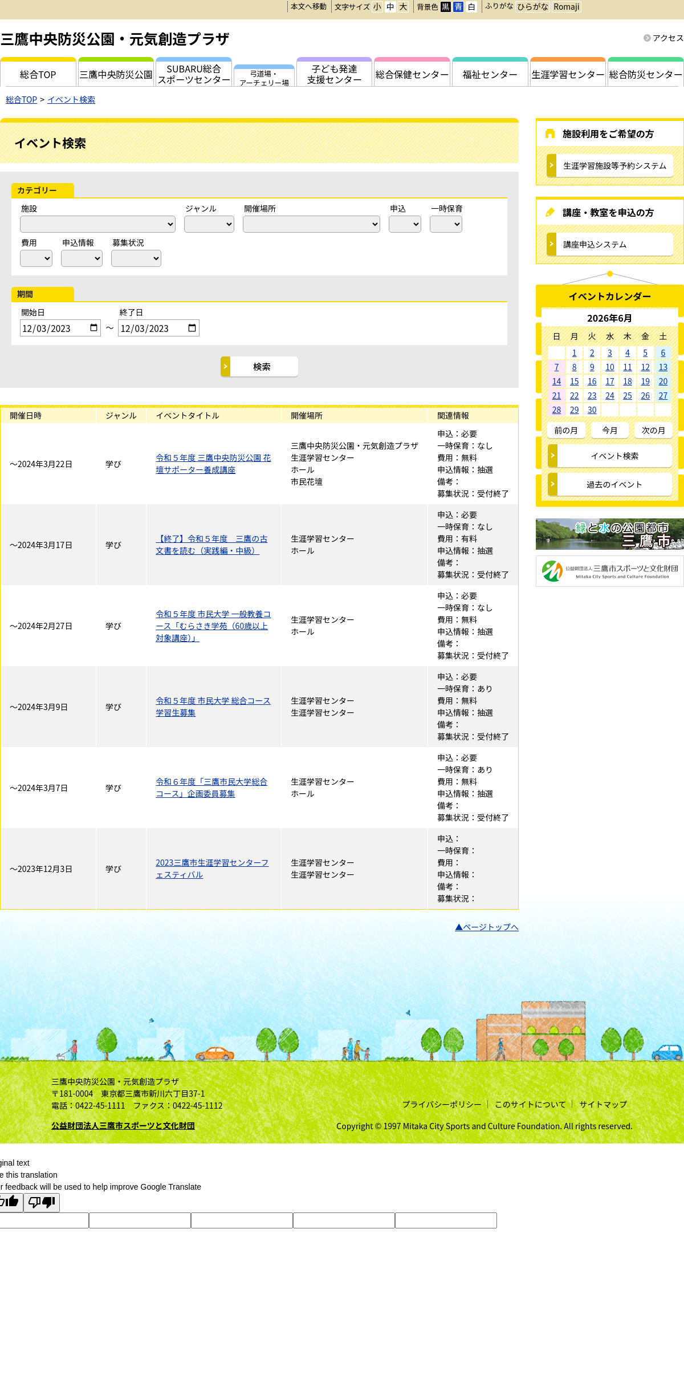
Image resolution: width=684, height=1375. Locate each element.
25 (627, 395)
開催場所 (260, 208)
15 (574, 381)
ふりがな (499, 5)
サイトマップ (603, 1104)
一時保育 (447, 208)
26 (645, 395)
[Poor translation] (41, 1202)
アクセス (668, 37)
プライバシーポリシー (442, 1104)
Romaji (566, 6)
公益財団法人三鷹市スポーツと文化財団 (123, 1125)
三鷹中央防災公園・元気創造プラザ (115, 38)
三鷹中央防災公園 (116, 74)
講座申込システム (595, 244)
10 (609, 366)
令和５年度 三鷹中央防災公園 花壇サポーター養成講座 (213, 463)
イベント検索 (71, 99)
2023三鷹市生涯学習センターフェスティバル (212, 868)
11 (627, 366)
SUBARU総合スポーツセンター (193, 74)
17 (609, 381)
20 (663, 381)
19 (645, 381)
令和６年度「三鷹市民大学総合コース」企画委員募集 (211, 787)
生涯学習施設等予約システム (615, 165)
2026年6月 (610, 318)
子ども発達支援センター (334, 74)
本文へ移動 (309, 6)
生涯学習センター (568, 74)
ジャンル (201, 208)
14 (556, 381)
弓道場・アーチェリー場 (264, 77)
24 (609, 395)
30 (592, 409)
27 (663, 395)
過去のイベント (615, 484)
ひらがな (532, 6)
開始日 (33, 312)
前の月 (566, 430)
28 (556, 409)
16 (592, 381)
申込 (398, 208)
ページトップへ (491, 926)
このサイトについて (531, 1104)
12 (645, 366)
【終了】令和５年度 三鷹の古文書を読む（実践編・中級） (211, 544)
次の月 (654, 430)
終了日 (131, 312)
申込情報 (78, 242)
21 (556, 395)
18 (627, 381)
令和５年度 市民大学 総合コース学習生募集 (213, 706)
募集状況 (128, 242)
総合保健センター (412, 74)
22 (574, 395)
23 (592, 395)
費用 (29, 242)
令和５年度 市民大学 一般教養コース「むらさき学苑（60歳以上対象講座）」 (213, 625)
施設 (29, 208)
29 (574, 409)
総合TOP (21, 99)
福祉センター (490, 74)
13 (663, 366)
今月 (610, 430)
